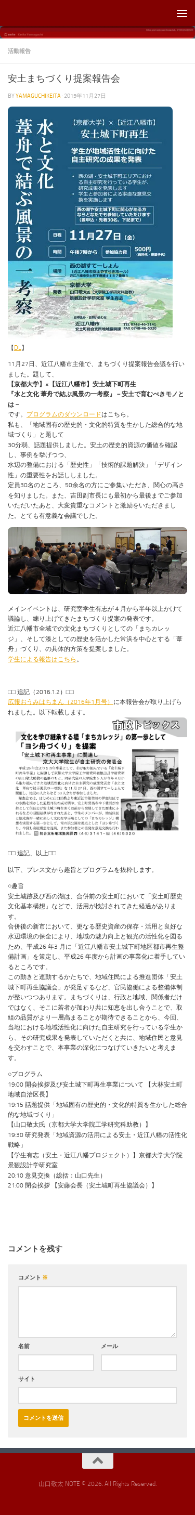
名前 (24, 1346)
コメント (33, 1277)
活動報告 (19, 51)
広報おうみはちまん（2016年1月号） (60, 702)
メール (109, 1346)
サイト (26, 1378)
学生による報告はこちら (42, 659)
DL (17, 347)
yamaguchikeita (38, 96)
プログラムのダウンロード (64, 414)
